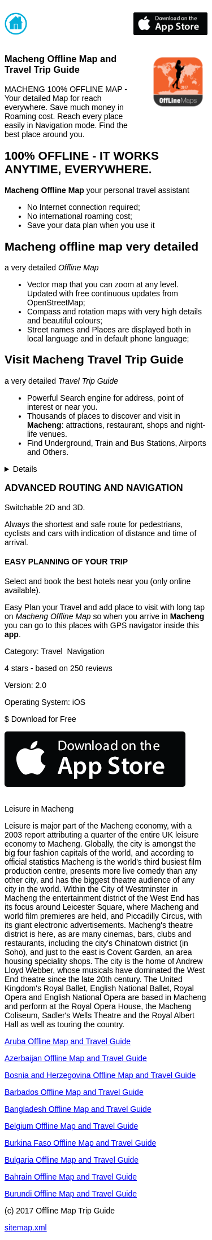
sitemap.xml (26, 1227)
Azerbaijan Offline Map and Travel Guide (76, 1058)
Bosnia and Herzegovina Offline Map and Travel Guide (100, 1075)
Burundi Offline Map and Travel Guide (71, 1193)
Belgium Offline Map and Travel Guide (71, 1126)
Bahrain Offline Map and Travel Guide (71, 1176)
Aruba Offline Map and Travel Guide (68, 1041)
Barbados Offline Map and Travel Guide (74, 1092)
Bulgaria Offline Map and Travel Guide (72, 1159)
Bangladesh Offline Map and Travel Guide (78, 1109)
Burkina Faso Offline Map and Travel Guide (80, 1142)
